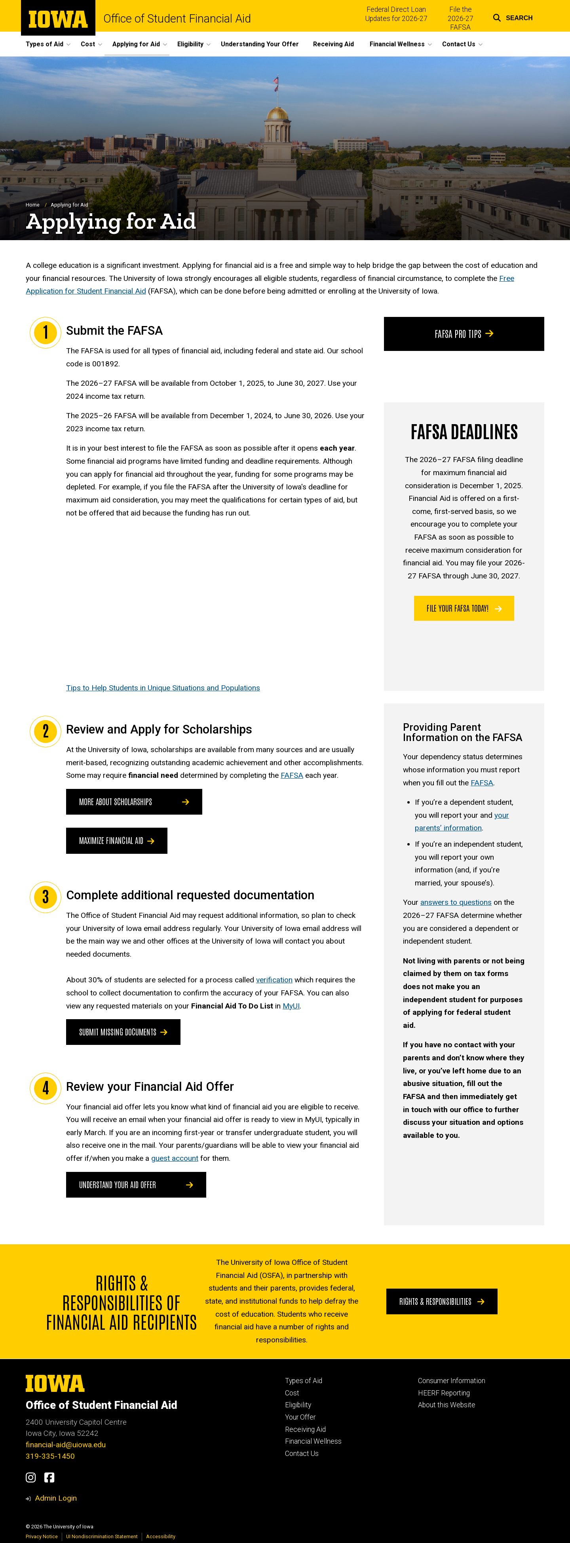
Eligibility (298, 1405)
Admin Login (56, 1498)
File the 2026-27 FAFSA (460, 19)
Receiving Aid (333, 44)
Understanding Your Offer (260, 44)
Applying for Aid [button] (136, 44)
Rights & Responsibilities (441, 1301)
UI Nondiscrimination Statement (102, 1536)
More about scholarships (115, 801)
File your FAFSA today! (464, 608)
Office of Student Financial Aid (177, 19)
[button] (512, 17)
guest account (174, 1158)
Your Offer (300, 1417)
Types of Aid (303, 1381)
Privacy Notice (42, 1536)
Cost (292, 1393)
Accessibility (160, 1536)
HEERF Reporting (444, 1393)
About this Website (446, 1405)
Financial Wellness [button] (397, 44)
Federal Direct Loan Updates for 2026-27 (396, 14)
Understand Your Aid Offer (117, 1184)
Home (33, 205)
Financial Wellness (313, 1441)
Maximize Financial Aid (116, 840)
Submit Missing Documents (123, 1032)
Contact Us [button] (458, 44)
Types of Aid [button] (44, 44)
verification (274, 980)
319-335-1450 (50, 1456)
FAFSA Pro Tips (464, 333)
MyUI (291, 1005)
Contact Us (302, 1454)
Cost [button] (88, 44)
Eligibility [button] (190, 44)
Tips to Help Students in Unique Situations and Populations (163, 687)
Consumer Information (451, 1381)
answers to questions (456, 902)
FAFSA (292, 775)
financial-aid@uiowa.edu (66, 1444)
